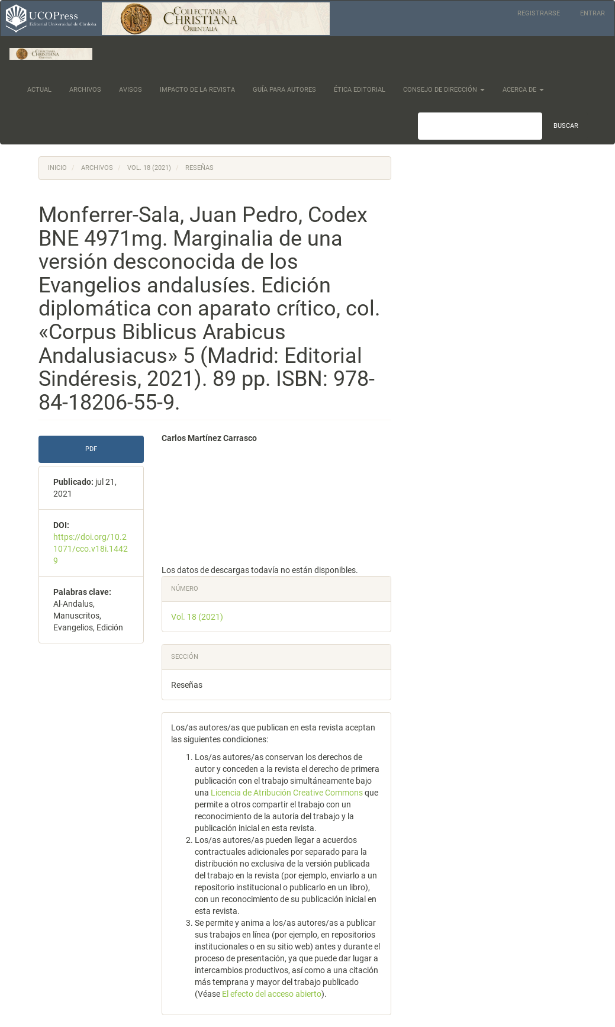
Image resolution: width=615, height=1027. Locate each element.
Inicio (57, 168)
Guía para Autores (284, 90)
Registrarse (538, 13)
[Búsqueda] (480, 126)
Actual (39, 90)
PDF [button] (91, 449)
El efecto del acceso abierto (271, 994)
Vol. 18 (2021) (149, 168)
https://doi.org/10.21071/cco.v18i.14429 (90, 548)
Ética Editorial (359, 90)
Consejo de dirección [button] (444, 90)
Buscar (565, 126)
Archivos (85, 90)
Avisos (130, 90)
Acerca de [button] (523, 90)
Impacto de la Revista (197, 90)
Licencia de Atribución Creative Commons (288, 792)
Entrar (592, 13)
